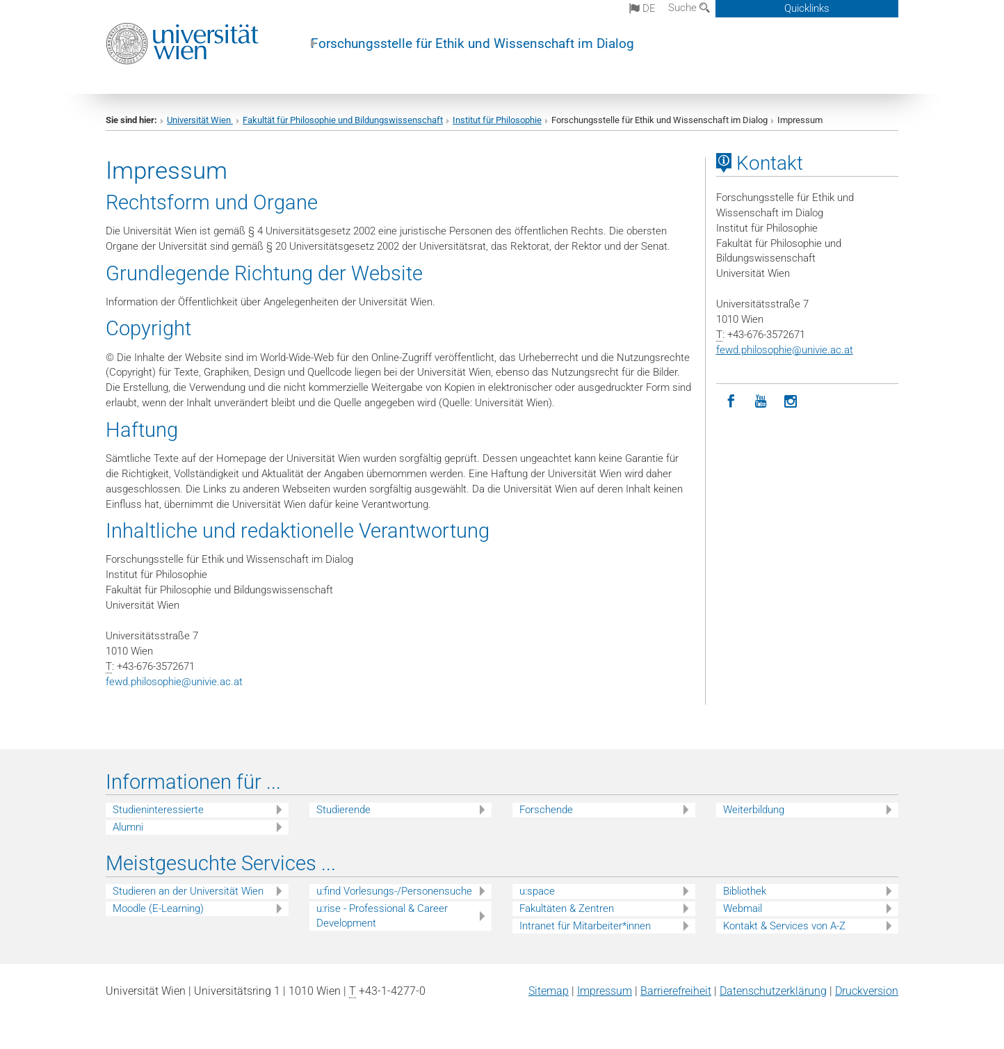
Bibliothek (744, 891)
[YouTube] (761, 402)
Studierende (343, 809)
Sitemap (548, 991)
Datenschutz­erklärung (773, 991)
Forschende (546, 809)
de (642, 8)
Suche (689, 7)
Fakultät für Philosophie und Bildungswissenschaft (343, 120)
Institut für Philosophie (497, 120)
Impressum (604, 991)
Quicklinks (806, 8)
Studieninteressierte (158, 809)
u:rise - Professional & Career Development (382, 915)
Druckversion (866, 991)
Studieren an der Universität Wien (188, 891)
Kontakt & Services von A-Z (784, 926)
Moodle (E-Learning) (158, 908)
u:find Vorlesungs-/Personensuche (394, 891)
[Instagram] (791, 402)
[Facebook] (731, 402)
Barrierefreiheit (675, 991)
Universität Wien (200, 120)
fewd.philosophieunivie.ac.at (174, 681)
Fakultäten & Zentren (566, 908)
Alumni (128, 827)
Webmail (742, 908)
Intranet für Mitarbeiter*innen (585, 926)
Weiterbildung (753, 809)
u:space (537, 891)
